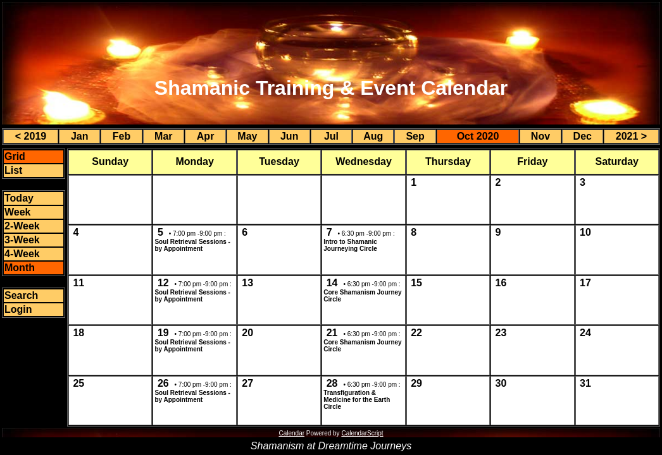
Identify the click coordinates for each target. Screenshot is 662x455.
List (13, 170)
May (247, 136)
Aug (373, 136)
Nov (540, 136)
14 (332, 282)
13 (247, 282)
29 (416, 383)
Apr (206, 136)
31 (585, 383)
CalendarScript (362, 433)
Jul (331, 136)
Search (21, 295)
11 (78, 282)
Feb (121, 136)
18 (78, 332)
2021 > (631, 136)
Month (19, 267)
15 (416, 282)
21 (332, 332)
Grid (14, 156)
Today (19, 198)
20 (247, 332)
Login (18, 309)
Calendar (291, 433)
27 (247, 383)
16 (501, 282)
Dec (582, 136)
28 (332, 383)
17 (585, 282)
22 (416, 332)
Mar (163, 136)
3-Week (22, 239)
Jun (289, 136)
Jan (80, 136)
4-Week (22, 253)
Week (17, 212)
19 (163, 332)
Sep (415, 136)
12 (163, 282)
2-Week (22, 226)
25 (78, 383)
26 (163, 383)
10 (585, 232)
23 (501, 332)
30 (501, 383)
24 (585, 332)
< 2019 (30, 136)
